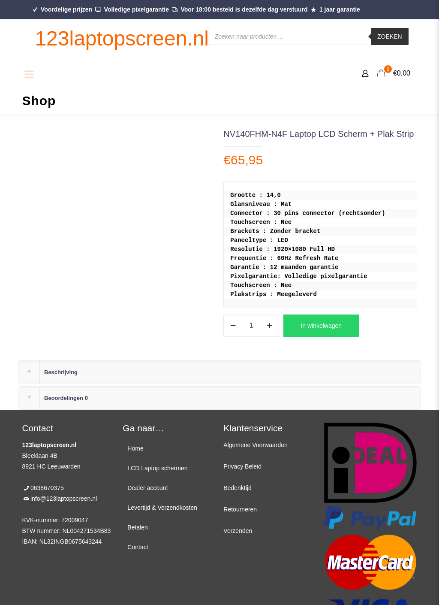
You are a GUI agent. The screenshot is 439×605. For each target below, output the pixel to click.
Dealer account (147, 487)
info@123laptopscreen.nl (63, 498)
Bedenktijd (237, 487)
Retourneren (240, 509)
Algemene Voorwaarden (255, 445)
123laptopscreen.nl (122, 38)
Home (135, 448)
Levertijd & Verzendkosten (162, 507)
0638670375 (47, 487)
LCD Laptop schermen (157, 468)
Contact (137, 547)
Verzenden (237, 530)
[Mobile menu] (29, 74)
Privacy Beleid (242, 466)
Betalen (137, 527)
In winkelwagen (321, 325)
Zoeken (389, 36)
